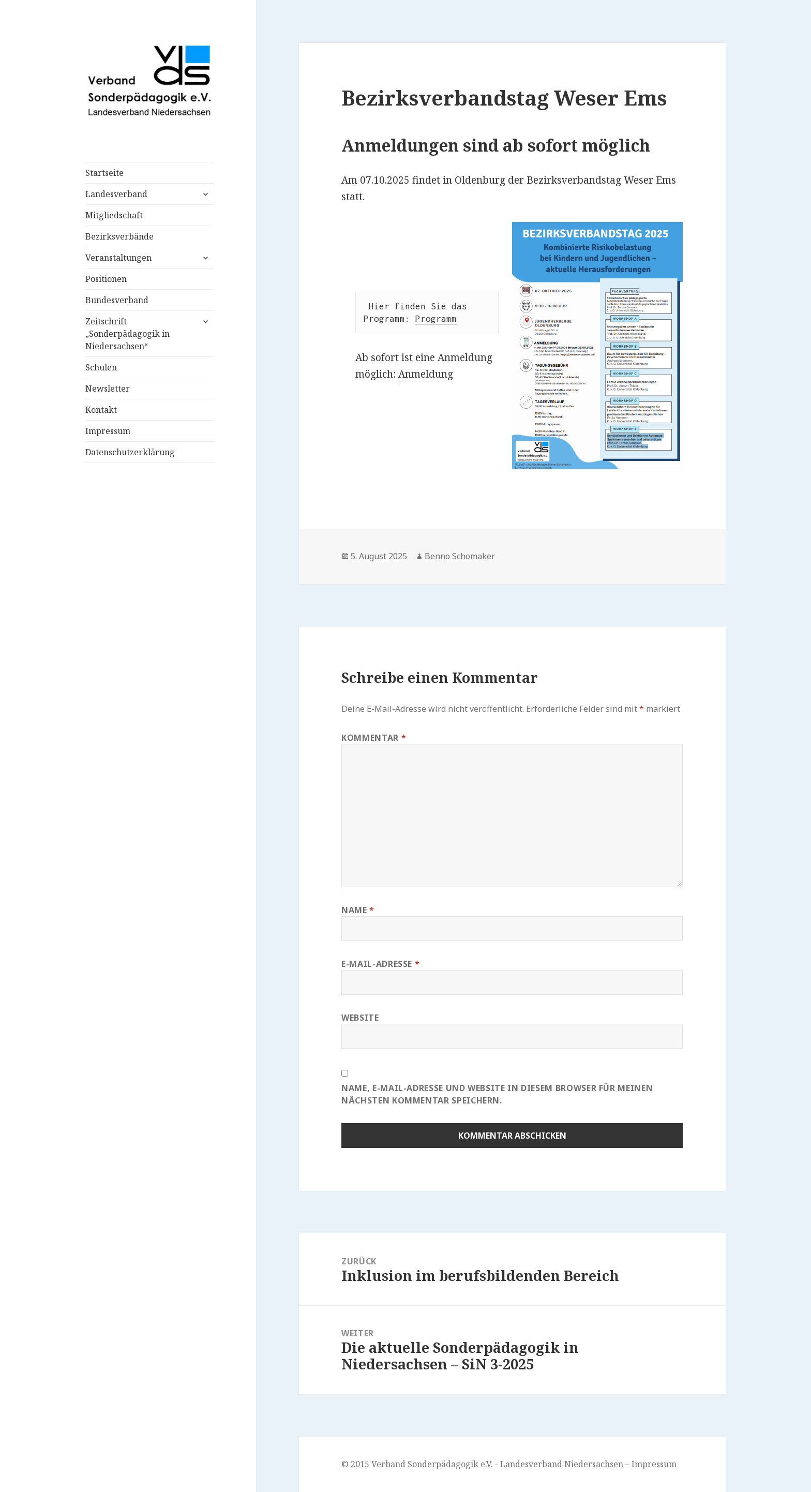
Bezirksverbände (119, 236)
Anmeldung (425, 374)
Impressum (107, 431)
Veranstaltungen (118, 257)
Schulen (101, 367)
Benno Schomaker (460, 556)
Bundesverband (116, 300)
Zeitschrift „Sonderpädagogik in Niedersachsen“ (127, 334)
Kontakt (101, 409)
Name (357, 910)
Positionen (106, 279)
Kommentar (373, 737)
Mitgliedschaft (114, 215)
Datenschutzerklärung (130, 452)
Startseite (104, 172)
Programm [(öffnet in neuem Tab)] (436, 319)
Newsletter (107, 388)
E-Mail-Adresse (380, 963)
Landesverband (116, 194)
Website (360, 1017)
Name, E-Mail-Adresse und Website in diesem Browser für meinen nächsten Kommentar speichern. (497, 1094)
